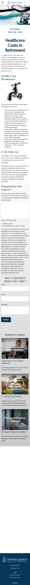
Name (3, 284)
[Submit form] (6, 319)
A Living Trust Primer (12, 396)
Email (3, 294)
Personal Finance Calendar (14, 432)
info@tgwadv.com (15, 568)
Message (4, 304)
